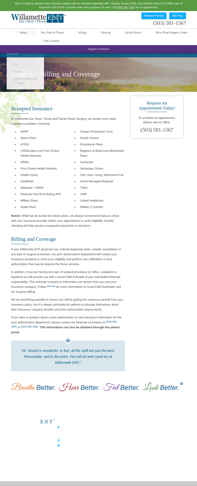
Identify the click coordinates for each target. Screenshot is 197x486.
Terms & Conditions (149, 477)
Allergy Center (34, 447)
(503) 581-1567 (126, 7)
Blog (147, 446)
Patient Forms (153, 441)
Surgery (109, 441)
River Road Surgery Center (140, 33)
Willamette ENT (35, 427)
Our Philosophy (154, 430)
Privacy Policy (130, 477)
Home (7, 33)
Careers (149, 462)
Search (190, 33)
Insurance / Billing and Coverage (164, 456)
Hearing (85, 33)
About (21, 33)
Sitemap (107, 482)
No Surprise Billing (170, 477)
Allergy (68, 33)
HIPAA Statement (112, 477)
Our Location (172, 33)
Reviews (150, 451)
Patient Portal (154, 15)
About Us (150, 425)
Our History (151, 435)
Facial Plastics (107, 33)
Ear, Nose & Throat (44, 33)
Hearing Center (35, 437)
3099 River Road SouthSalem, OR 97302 (74, 424)
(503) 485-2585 (32, 319)
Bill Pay (177, 15)
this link (52, 279)
